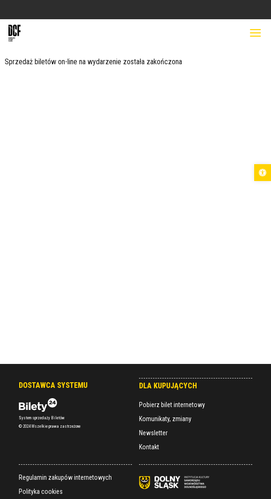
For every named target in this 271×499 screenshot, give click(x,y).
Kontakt (149, 447)
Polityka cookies (41, 491)
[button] (262, 172)
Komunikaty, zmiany (165, 419)
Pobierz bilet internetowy (172, 404)
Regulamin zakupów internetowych (65, 477)
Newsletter (153, 433)
